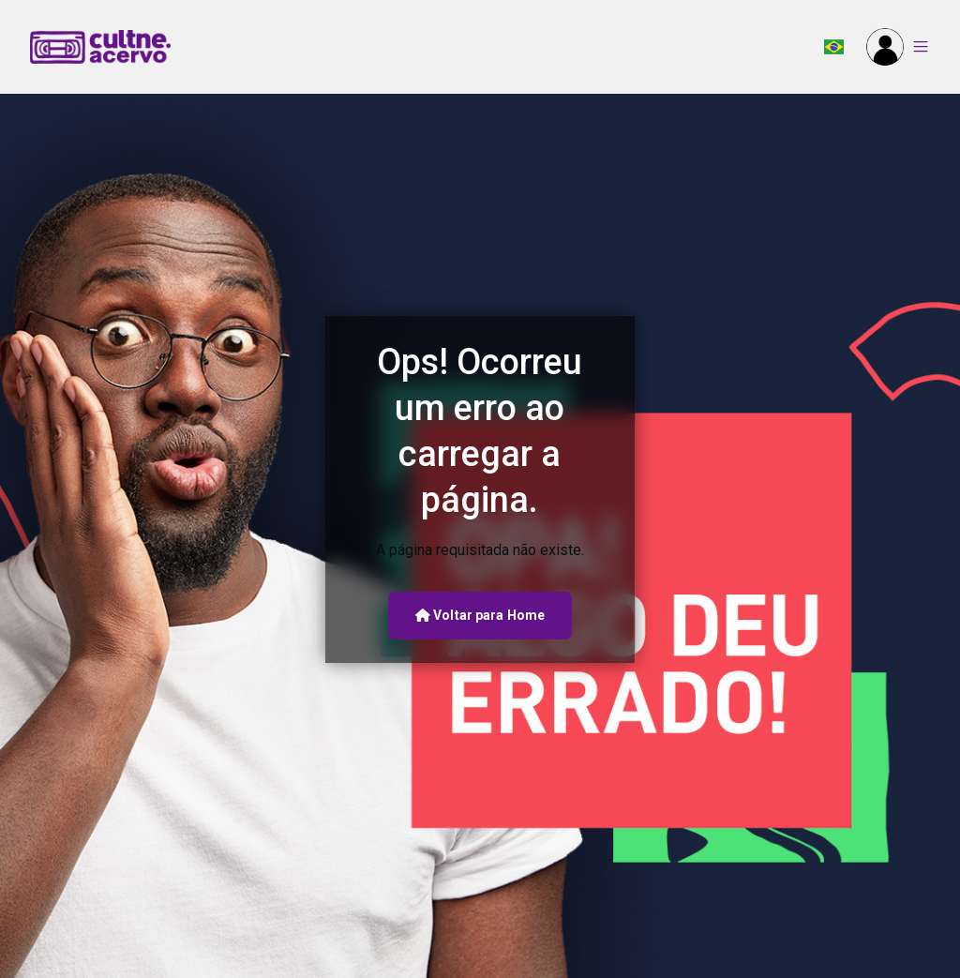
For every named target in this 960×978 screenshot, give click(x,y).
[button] (834, 47)
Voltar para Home (480, 615)
